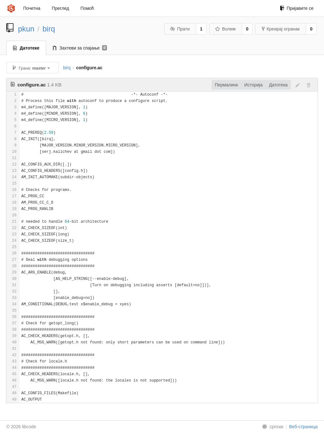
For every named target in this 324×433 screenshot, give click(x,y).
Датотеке (26, 48)
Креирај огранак (281, 28)
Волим (225, 28)
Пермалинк (226, 84)
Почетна (31, 8)
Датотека (278, 84)
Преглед (60, 8)
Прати (180, 28)
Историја (253, 84)
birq (49, 28)
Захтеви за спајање (80, 48)
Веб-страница (303, 426)
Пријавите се (297, 8)
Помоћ (87, 8)
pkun (26, 28)
